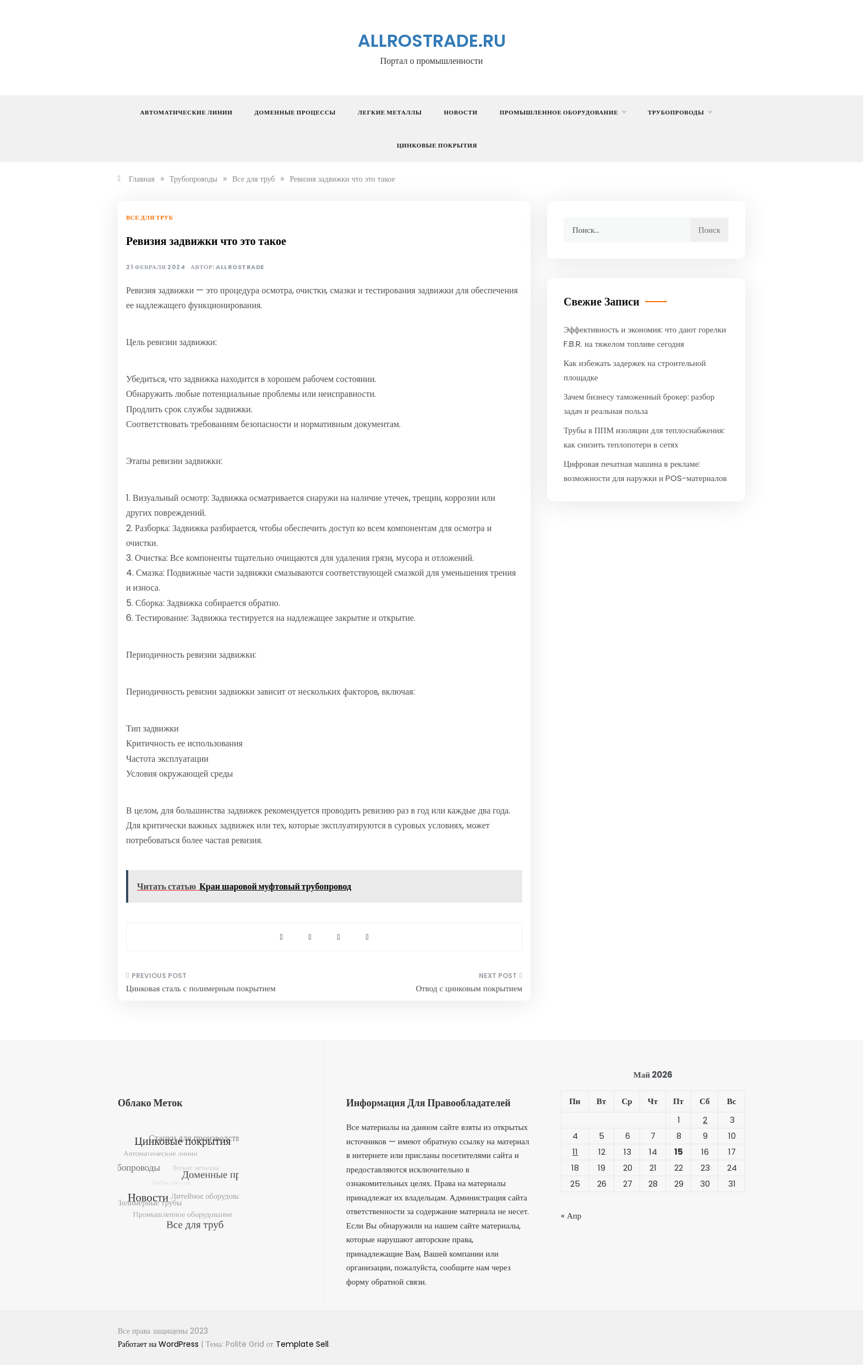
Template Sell (302, 1344)
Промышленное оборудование (563, 112)
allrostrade (240, 267)
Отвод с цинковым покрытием (469, 988)
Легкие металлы (390, 112)
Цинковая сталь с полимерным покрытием (201, 988)
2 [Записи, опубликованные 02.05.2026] (705, 1120)
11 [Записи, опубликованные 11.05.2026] (575, 1151)
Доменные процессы (295, 112)
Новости (460, 112)
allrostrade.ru (432, 40)
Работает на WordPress (159, 1344)
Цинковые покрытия (437, 145)
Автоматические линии (186, 112)
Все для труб (149, 217)
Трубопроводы (680, 112)
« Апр (571, 1215)
